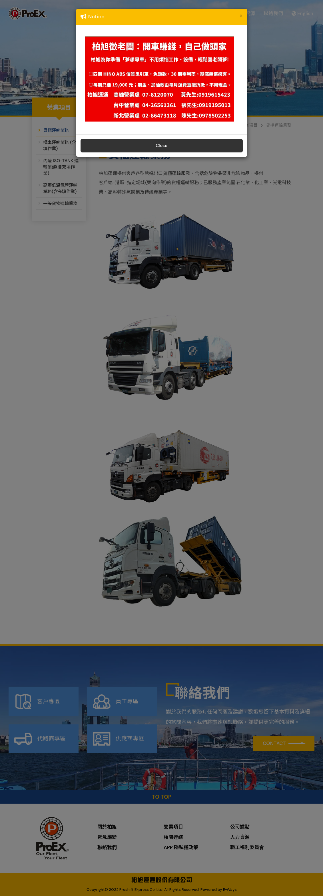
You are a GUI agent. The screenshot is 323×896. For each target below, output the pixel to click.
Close (161, 145)
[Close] (241, 16)
